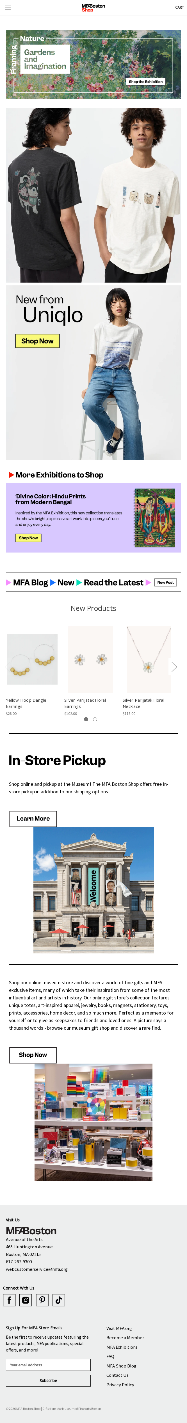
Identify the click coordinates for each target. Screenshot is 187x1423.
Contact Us (117, 1375)
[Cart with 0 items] (179, 7)
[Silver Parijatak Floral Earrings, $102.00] (90, 659)
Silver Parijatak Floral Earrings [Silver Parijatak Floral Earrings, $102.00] (85, 703)
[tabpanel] (32, 671)
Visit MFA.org (119, 1328)
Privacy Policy (120, 1385)
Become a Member (125, 1337)
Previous (7, 666)
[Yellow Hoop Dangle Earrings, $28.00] (32, 659)
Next (174, 666)
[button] (93, 64)
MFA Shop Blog (121, 1366)
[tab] (86, 719)
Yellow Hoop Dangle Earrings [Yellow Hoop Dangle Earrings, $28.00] (26, 703)
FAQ (110, 1356)
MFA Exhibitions (122, 1347)
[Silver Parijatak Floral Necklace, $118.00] (149, 659)
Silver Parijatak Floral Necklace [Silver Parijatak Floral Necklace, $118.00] (143, 703)
